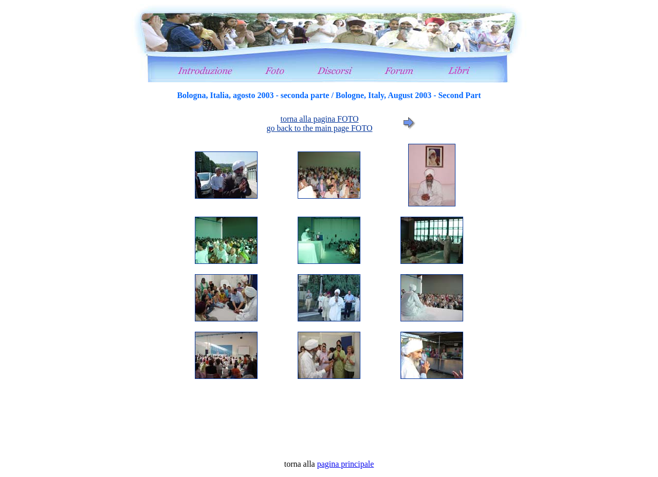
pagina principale (345, 464)
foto (329, 275)
